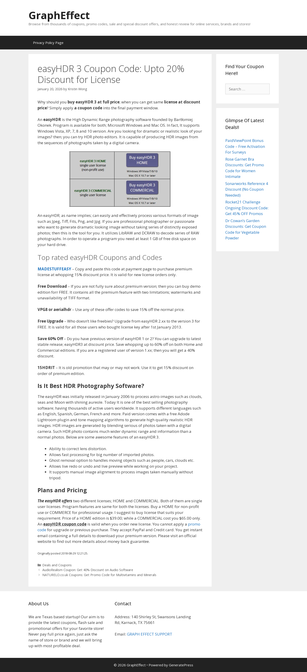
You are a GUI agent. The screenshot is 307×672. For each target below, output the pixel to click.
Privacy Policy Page (48, 42)
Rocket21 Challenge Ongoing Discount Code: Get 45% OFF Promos (247, 207)
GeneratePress (181, 665)
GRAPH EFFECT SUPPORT (149, 634)
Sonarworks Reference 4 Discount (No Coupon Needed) (246, 189)
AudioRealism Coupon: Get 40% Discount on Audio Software (87, 570)
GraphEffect (59, 15)
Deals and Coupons (57, 565)
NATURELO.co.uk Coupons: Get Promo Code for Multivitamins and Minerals (99, 575)
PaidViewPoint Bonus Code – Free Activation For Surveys (245, 146)
